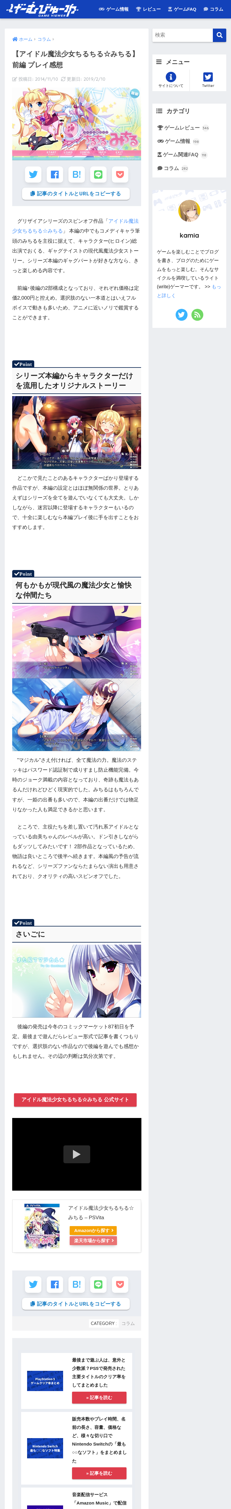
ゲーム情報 (114, 9)
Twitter (208, 80)
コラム (213, 9)
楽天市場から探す (93, 1240)
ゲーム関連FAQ (185, 155)
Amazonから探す (93, 1230)
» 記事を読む (99, 1398)
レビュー (148, 9)
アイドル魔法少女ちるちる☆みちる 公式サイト (75, 1100)
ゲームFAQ (182, 9)
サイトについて (170, 80)
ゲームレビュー (186, 128)
